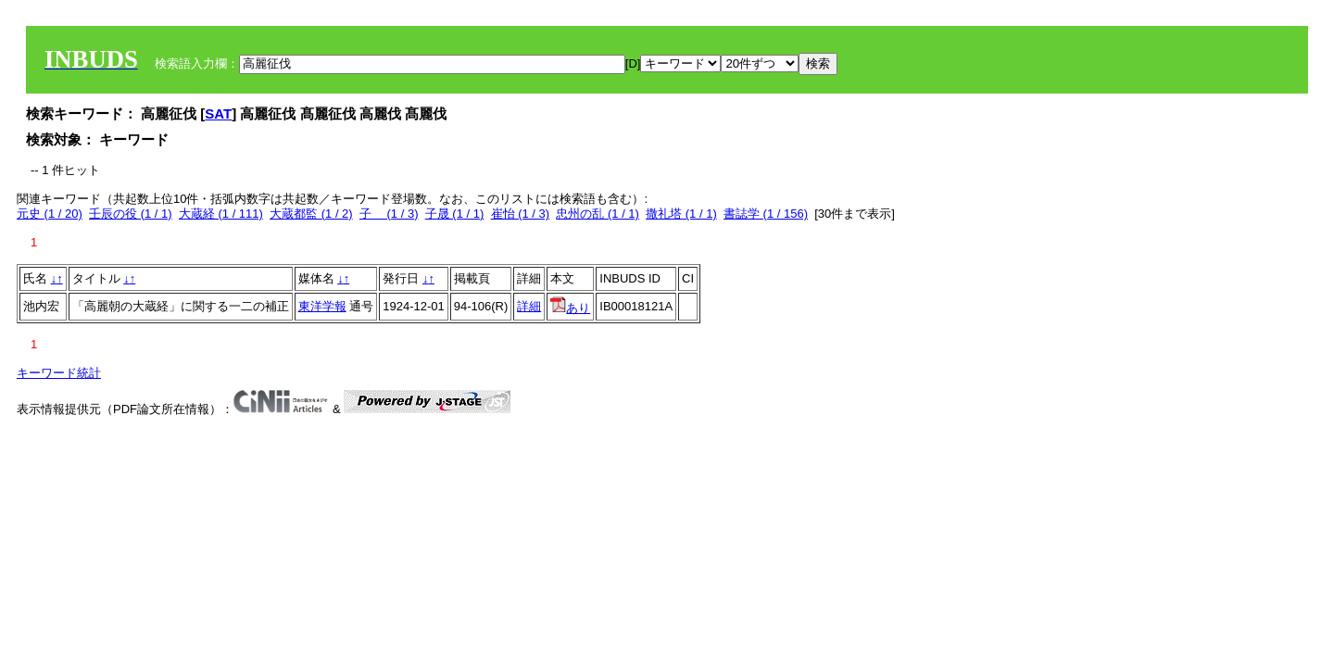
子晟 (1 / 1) (455, 213)
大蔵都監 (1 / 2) (311, 213)
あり (570, 308)
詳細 (529, 306)
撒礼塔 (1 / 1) (681, 213)
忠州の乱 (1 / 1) (597, 213)
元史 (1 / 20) (49, 213)
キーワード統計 (59, 373)
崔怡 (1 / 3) (520, 213)
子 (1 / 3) (389, 213)
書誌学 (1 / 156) (766, 213)
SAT (218, 113)
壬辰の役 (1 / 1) (130, 213)
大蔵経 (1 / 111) (221, 213)
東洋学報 (322, 306)
